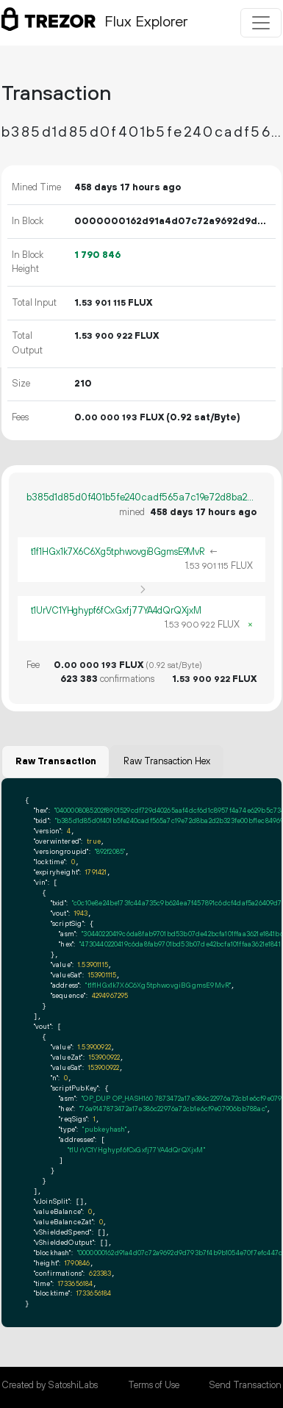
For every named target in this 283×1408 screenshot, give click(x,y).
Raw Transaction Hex (166, 761)
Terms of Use (153, 1385)
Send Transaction (245, 1385)
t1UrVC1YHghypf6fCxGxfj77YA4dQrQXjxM (116, 611)
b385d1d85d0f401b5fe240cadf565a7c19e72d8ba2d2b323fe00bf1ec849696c (141, 497)
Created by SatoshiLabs (49, 1385)
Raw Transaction (55, 761)
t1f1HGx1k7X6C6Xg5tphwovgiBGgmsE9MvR (118, 552)
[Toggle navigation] (261, 22)
